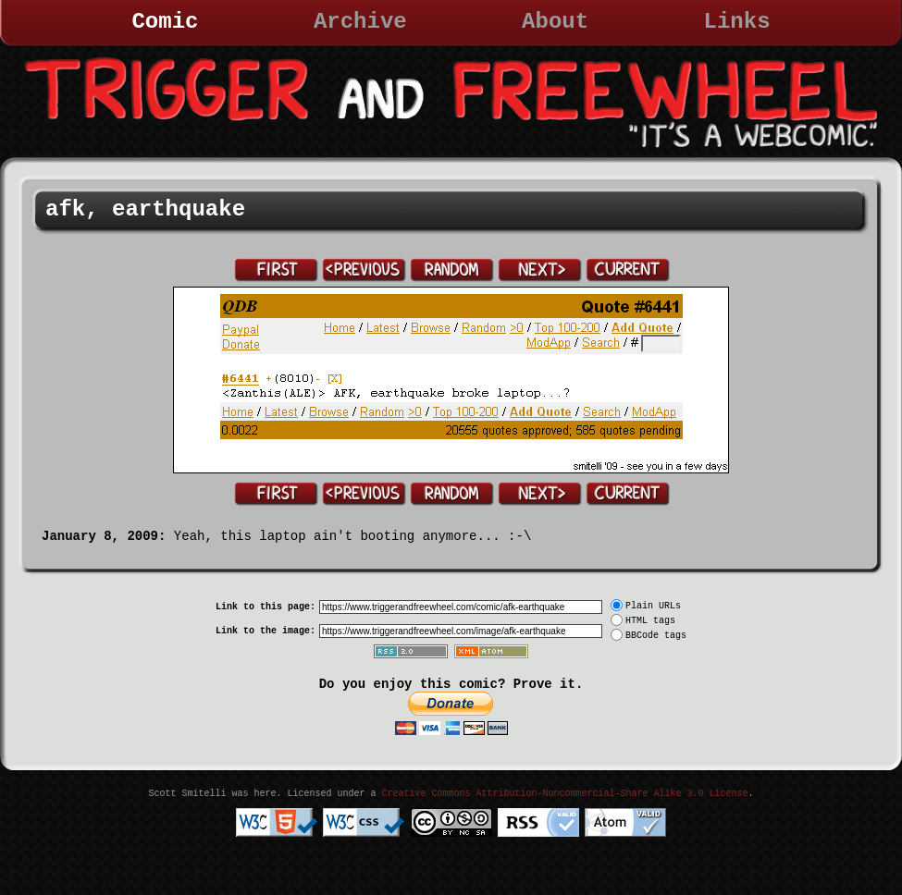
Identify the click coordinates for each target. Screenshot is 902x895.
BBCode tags (655, 636)
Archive (360, 21)
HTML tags (650, 621)
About (555, 21)
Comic (164, 21)
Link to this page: (265, 607)
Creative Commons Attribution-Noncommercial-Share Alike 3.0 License (564, 794)
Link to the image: (265, 631)
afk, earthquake (145, 209)
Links (737, 21)
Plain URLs (653, 606)
